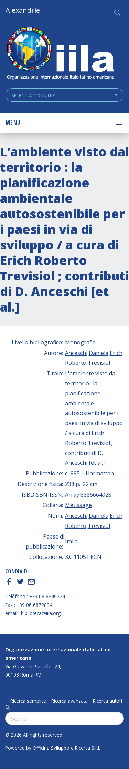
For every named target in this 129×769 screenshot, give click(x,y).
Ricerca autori (107, 701)
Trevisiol (99, 362)
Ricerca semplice (28, 701)
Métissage (78, 505)
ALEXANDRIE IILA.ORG (60, 54)
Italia (71, 541)
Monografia (80, 342)
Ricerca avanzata (69, 701)
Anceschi (76, 353)
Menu (13, 122)
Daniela (98, 353)
